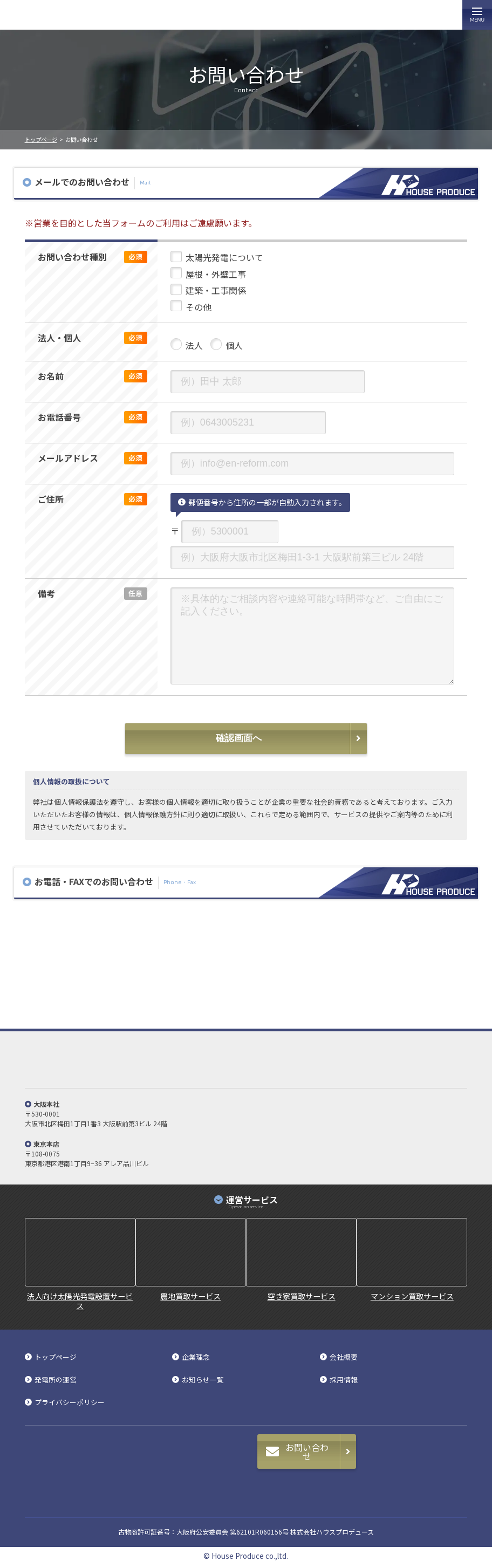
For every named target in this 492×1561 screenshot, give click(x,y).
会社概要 (344, 1357)
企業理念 (196, 1357)
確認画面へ (239, 738)
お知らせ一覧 (203, 1380)
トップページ (41, 139)
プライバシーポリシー (70, 1402)
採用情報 (344, 1380)
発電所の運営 (56, 1380)
